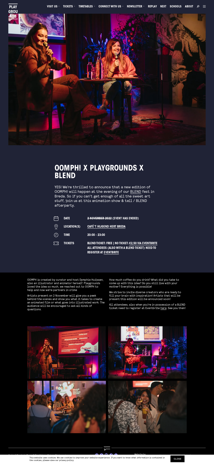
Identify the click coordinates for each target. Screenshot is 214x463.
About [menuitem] (189, 6)
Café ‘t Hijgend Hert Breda (106, 226)
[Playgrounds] (14, 8)
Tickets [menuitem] (68, 6)
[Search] (198, 7)
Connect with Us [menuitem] (110, 6)
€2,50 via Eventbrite (143, 243)
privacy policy (66, 460)
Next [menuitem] (163, 6)
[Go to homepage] (107, 448)
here (163, 307)
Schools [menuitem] (176, 6)
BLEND (135, 191)
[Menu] (203, 6)
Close (177, 458)
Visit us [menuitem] (52, 6)
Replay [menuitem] (152, 6)
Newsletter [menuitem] (134, 6)
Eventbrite (111, 252)
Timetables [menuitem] (86, 6)
